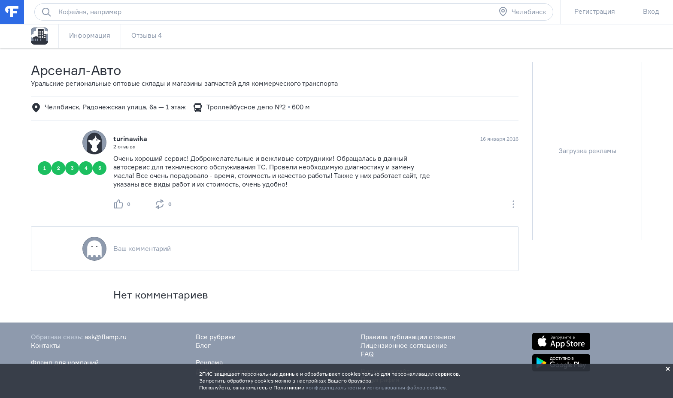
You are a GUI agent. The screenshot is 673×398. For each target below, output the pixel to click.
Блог (203, 345)
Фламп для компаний (65, 363)
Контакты (46, 345)
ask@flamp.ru (106, 337)
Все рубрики (216, 337)
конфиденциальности (333, 387)
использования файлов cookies (406, 387)
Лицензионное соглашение (404, 345)
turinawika (130, 139)
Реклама (209, 363)
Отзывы (146, 35)
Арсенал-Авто (76, 70)
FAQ (367, 354)
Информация (89, 35)
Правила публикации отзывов (408, 337)
